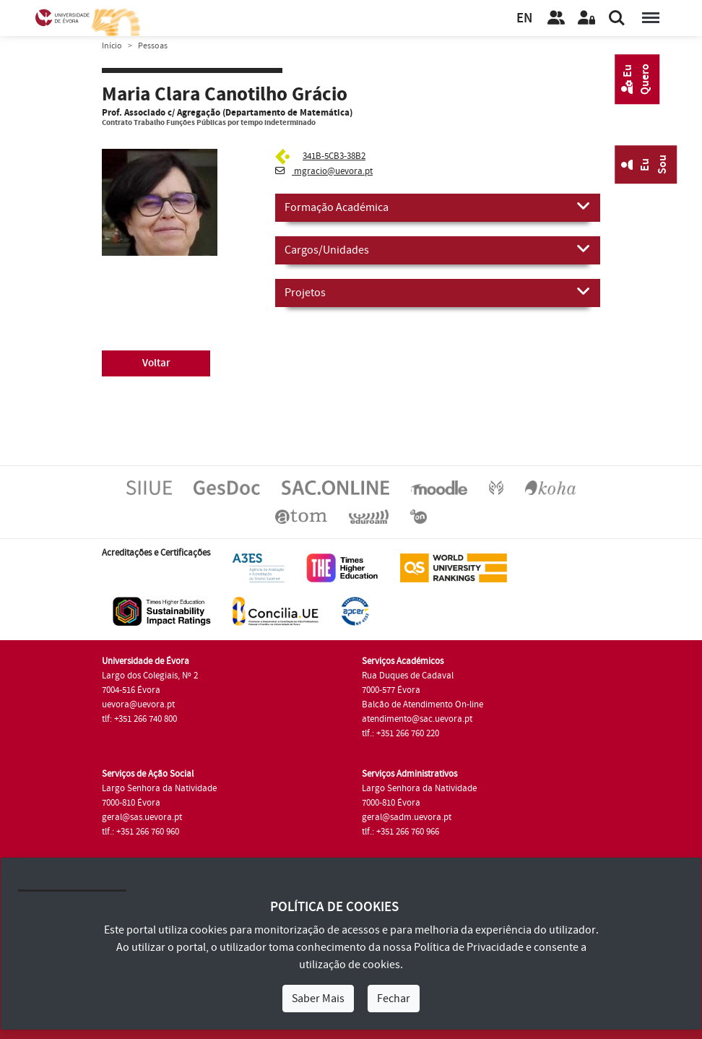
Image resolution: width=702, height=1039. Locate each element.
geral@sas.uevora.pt (142, 817)
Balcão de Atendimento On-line (422, 704)
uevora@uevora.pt (138, 704)
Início (112, 45)
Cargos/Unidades (438, 249)
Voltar (156, 363)
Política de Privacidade (469, 947)
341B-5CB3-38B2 (334, 156)
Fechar (393, 998)
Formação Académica (438, 207)
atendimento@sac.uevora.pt (417, 718)
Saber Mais (318, 998)
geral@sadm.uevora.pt (406, 817)
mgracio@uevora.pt (324, 171)
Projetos (438, 292)
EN (524, 18)
